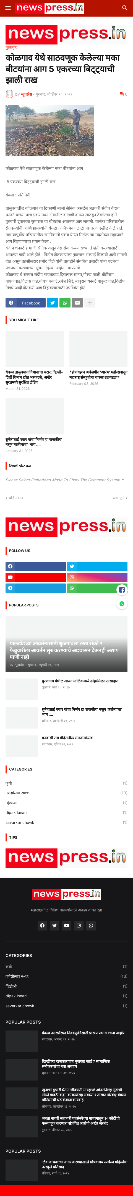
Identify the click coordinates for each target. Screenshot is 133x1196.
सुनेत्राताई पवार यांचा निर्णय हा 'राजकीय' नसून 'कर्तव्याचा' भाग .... (34, 442)
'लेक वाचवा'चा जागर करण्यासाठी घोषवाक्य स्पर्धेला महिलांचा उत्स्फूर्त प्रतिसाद (84, 1164)
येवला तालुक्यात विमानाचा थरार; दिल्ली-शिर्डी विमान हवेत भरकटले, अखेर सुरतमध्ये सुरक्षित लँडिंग (34, 377)
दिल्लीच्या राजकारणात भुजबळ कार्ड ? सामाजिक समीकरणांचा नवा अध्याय (76, 1064)
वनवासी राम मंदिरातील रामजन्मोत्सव (67, 737)
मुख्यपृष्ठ (11, 47)
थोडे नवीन (16, 497)
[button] (7, 8)
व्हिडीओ (66, 803)
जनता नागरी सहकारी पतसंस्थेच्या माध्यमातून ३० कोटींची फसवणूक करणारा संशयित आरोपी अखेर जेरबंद (81, 1121)
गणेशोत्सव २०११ (66, 793)
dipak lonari (66, 812)
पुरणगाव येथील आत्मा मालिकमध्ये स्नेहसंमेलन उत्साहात (80, 681)
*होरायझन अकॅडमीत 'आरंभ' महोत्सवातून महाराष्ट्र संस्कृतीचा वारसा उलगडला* (98, 374)
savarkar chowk (66, 822)
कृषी (66, 783)
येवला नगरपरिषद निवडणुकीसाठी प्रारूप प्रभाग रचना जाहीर (83, 1033)
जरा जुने (118, 497)
